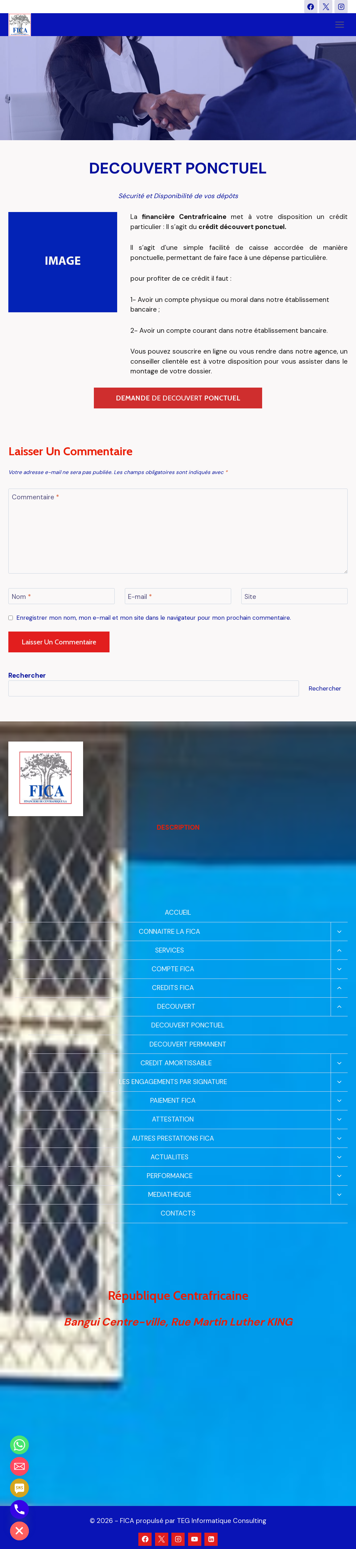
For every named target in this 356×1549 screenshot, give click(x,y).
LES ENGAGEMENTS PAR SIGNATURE (173, 1081)
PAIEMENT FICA (173, 1100)
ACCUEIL (178, 912)
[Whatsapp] (19, 1445)
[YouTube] (194, 1539)
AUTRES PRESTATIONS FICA (173, 1138)
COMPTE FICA (173, 969)
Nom (21, 597)
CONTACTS (178, 1213)
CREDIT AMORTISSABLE (176, 1063)
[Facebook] (310, 6)
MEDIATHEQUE (169, 1194)
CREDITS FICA (173, 987)
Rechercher (325, 688)
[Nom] (61, 596)
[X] (325, 6)
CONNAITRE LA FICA (169, 931)
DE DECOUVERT (178, 398)
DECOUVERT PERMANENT (187, 1044)
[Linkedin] (211, 1539)
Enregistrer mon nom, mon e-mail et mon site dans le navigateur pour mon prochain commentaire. (153, 617)
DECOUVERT (176, 1006)
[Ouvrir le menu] (339, 25)
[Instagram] (341, 6)
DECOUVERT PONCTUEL (188, 1025)
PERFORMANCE (170, 1175)
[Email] (19, 1466)
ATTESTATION (173, 1119)
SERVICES (169, 950)
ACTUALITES (169, 1157)
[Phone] (19, 1509)
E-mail (140, 597)
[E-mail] (178, 596)
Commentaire (35, 497)
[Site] (294, 596)
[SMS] (19, 1488)
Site (250, 597)
